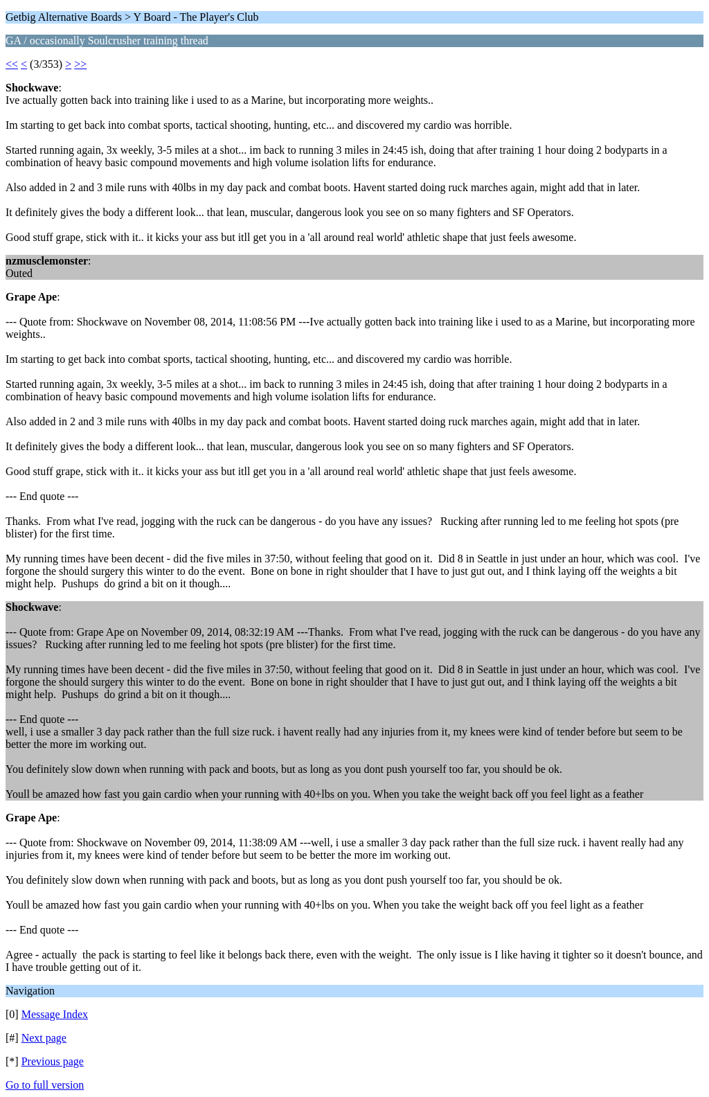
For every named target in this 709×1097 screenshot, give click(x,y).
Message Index (54, 1014)
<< (12, 64)
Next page (43, 1038)
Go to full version (45, 1085)
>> (80, 64)
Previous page (52, 1061)
